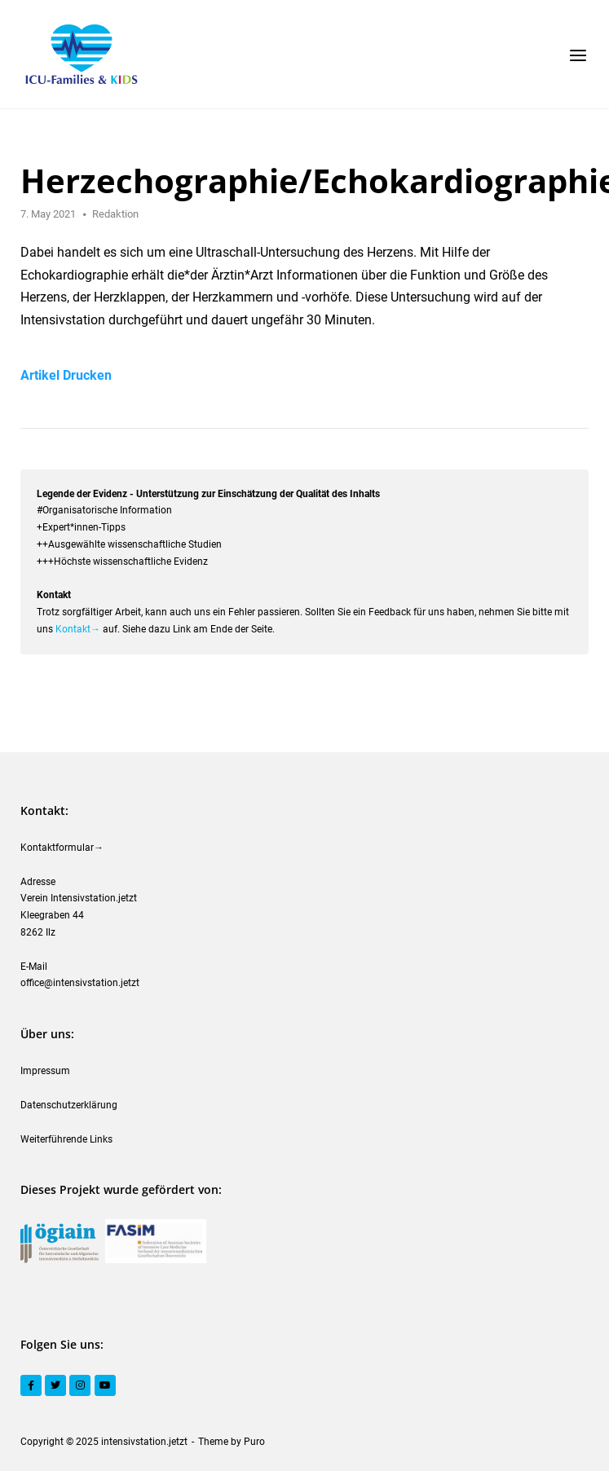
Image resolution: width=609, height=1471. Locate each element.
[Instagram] (79, 1385)
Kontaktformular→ (62, 847)
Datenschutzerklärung (68, 1105)
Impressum (45, 1071)
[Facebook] (31, 1385)
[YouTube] (105, 1385)
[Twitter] (55, 1385)
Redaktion (115, 214)
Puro (254, 1441)
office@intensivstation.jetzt (79, 983)
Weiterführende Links (66, 1139)
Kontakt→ (77, 629)
